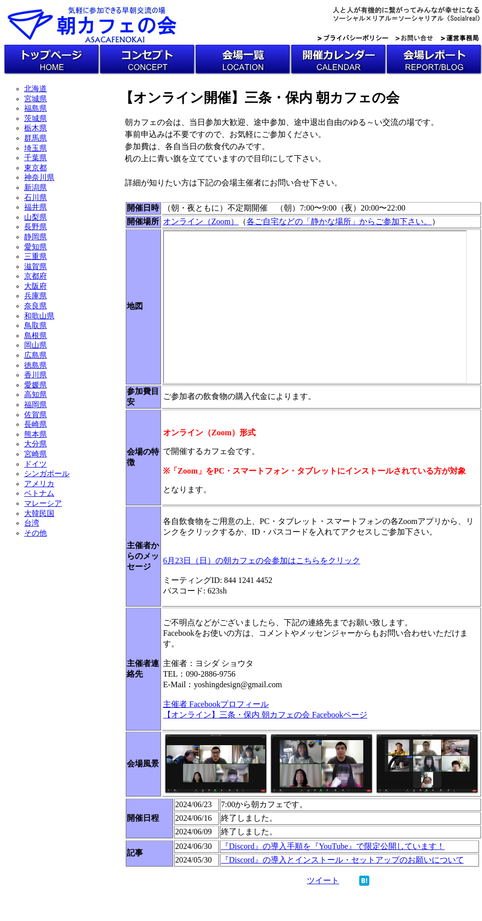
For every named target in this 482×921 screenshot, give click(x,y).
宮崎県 (35, 454)
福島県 (35, 108)
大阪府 (35, 286)
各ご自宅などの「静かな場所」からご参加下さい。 (339, 221)
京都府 (35, 276)
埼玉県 (35, 148)
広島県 (35, 355)
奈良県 (35, 306)
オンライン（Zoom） (200, 221)
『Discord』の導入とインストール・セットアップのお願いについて (342, 860)
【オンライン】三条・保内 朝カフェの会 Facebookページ (265, 714)
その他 (35, 533)
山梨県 (35, 217)
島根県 (35, 336)
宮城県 (35, 99)
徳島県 (35, 365)
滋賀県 (35, 266)
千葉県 (35, 158)
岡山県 (35, 345)
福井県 (35, 207)
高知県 (35, 394)
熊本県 (35, 434)
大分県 (35, 444)
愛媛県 (35, 385)
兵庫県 (35, 296)
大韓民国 (39, 513)
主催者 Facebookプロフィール (216, 704)
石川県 (35, 197)
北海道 (35, 89)
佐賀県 (35, 415)
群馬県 (35, 138)
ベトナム (39, 493)
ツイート (323, 880)
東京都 (35, 168)
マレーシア (43, 503)
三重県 (35, 256)
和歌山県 (39, 316)
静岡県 (35, 237)
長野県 (35, 227)
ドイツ (35, 464)
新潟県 (35, 187)
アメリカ (39, 484)
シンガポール (46, 474)
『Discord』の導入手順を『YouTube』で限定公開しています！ (333, 846)
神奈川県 (39, 177)
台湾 (31, 523)
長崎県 (35, 424)
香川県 (35, 375)
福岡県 (35, 405)
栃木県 (35, 128)
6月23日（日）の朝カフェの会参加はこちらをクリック (261, 560)
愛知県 (35, 247)
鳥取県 (35, 325)
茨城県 (35, 118)
